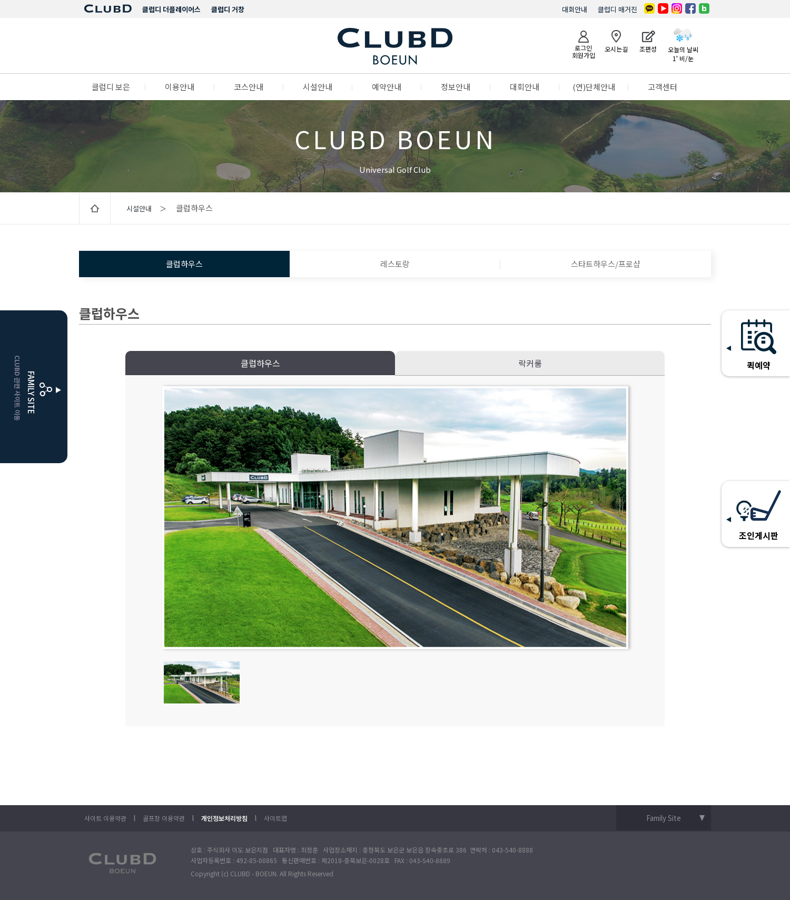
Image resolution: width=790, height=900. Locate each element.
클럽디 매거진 (617, 9)
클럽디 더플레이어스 (171, 9)
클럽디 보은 (111, 86)
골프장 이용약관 (164, 818)
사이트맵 (275, 818)
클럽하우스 (184, 263)
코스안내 (248, 86)
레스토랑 (395, 263)
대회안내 (574, 9)
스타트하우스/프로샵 (605, 263)
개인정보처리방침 (224, 818)
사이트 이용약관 (105, 818)
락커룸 (530, 363)
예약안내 (386, 86)
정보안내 (455, 86)
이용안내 (179, 86)
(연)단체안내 (593, 86)
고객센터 (662, 86)
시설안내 (317, 86)
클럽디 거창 (227, 9)
